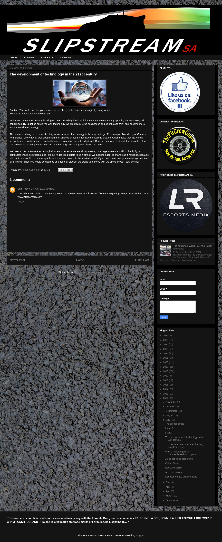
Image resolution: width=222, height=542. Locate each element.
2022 (166, 353)
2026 (166, 335)
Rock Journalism (173, 467)
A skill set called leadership (179, 459)
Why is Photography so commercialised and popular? (181, 453)
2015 (166, 384)
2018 (166, 371)
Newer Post (17, 260)
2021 (166, 358)
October (170, 406)
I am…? (169, 428)
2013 (166, 393)
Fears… (169, 432)
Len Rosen (24, 188)
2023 (166, 349)
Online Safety (172, 463)
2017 (166, 375)
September (172, 411)
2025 (166, 340)
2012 (166, 398)
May (168, 487)
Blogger (140, 535)
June (168, 482)
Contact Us (47, 57)
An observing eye (174, 472)
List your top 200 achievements (181, 476)
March (169, 495)
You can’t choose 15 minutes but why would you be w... (184, 446)
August (170, 415)
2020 (166, 362)
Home (14, 57)
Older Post (142, 260)
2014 (166, 389)
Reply (21, 201)
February (171, 500)
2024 (166, 344)
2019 (166, 367)
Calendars (66, 57)
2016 (166, 380)
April (168, 491)
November (171, 402)
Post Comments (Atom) (87, 272)
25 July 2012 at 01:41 (43, 188)
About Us (29, 57)
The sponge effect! (174, 424)
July (168, 420)
